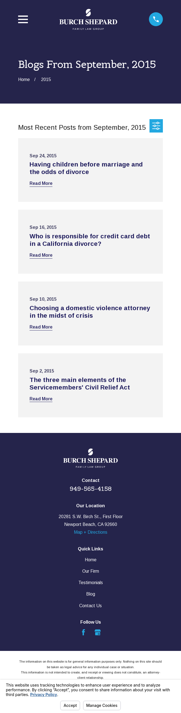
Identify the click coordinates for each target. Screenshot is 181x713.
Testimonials (90, 582)
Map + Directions (90, 532)
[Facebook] (83, 632)
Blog (90, 594)
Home (90, 559)
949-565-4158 (91, 489)
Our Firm (90, 571)
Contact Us (90, 605)
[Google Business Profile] (98, 632)
